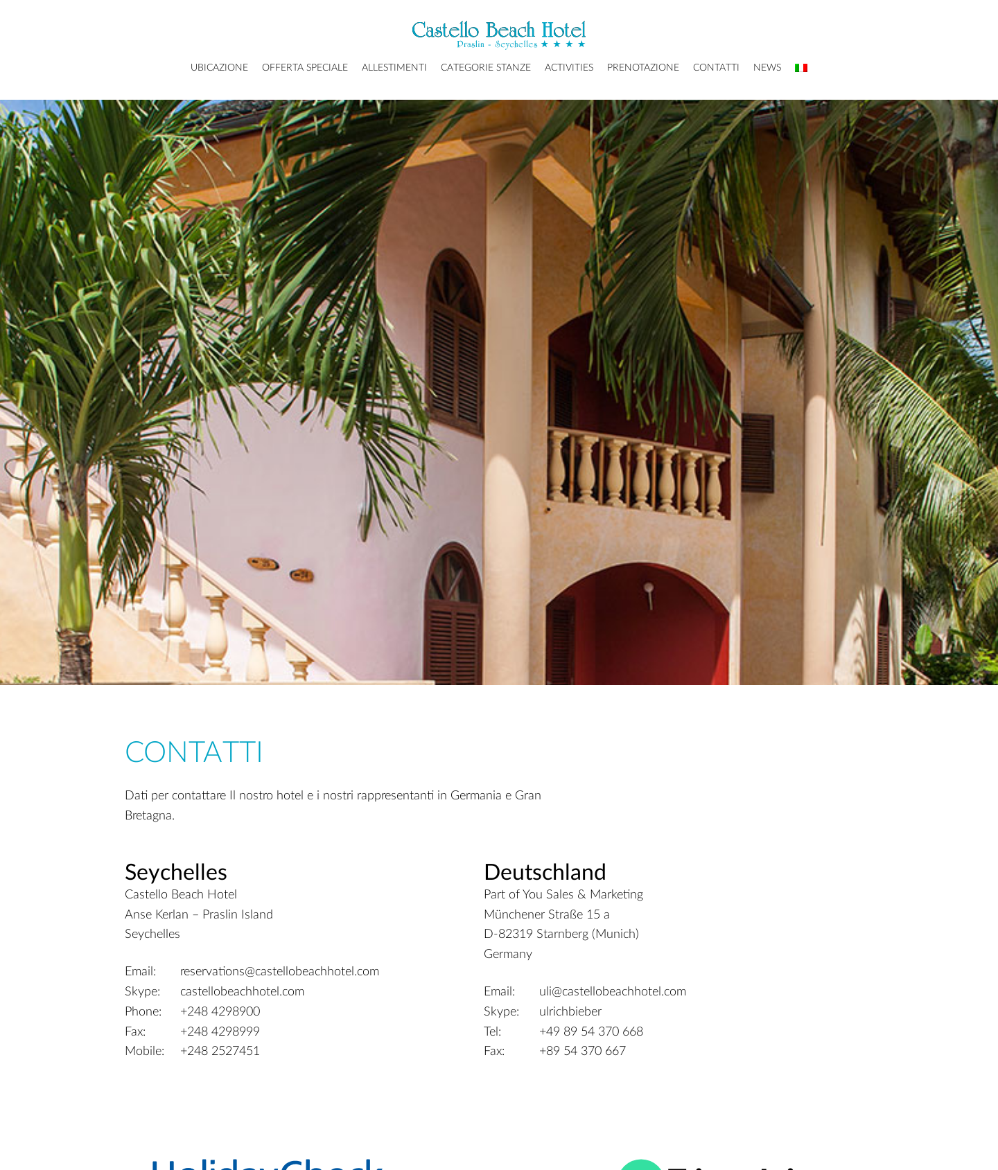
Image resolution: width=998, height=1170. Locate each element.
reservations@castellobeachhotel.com (279, 972)
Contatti (716, 68)
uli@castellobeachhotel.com (612, 992)
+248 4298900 (220, 1012)
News (767, 68)
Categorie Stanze (486, 68)
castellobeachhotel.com (242, 992)
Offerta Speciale (305, 68)
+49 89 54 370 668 (591, 1032)
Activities (569, 68)
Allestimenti (394, 68)
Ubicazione (219, 68)
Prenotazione (643, 68)
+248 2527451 (220, 1051)
